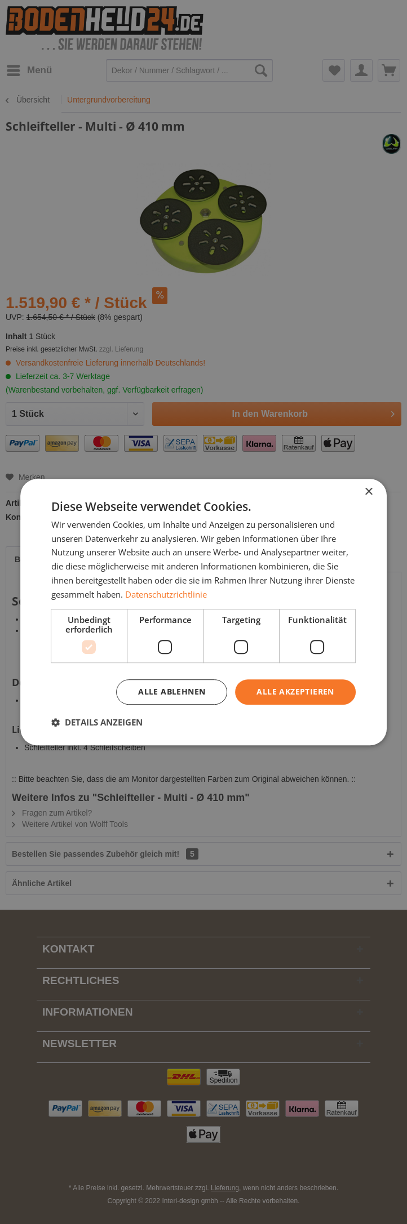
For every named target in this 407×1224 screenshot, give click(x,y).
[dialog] (203, 612)
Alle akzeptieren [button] (295, 692)
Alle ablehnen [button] (171, 692)
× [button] (368, 492)
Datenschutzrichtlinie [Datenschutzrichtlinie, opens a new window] (166, 594)
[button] (97, 722)
